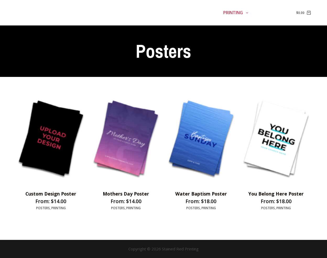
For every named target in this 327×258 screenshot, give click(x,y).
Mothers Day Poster (126, 194)
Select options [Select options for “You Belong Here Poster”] (258, 218)
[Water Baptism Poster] (201, 138)
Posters (43, 208)
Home (143, 12)
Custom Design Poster (51, 194)
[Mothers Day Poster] (126, 138)
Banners (203, 13)
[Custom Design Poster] (51, 138)
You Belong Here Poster (276, 194)
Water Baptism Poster (201, 194)
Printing (236, 13)
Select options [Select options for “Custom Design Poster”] (33, 218)
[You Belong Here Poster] (276, 138)
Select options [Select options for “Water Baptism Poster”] (183, 218)
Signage (170, 13)
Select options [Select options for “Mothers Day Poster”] (108, 218)
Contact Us (270, 12)
